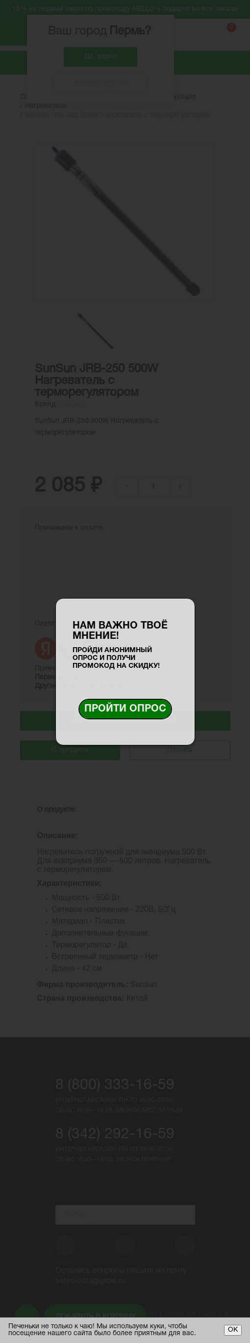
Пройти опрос (125, 709)
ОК (233, 1330)
